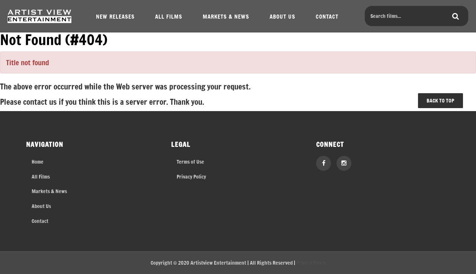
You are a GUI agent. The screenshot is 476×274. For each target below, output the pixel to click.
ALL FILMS (168, 16)
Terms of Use (190, 162)
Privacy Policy (191, 176)
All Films (41, 176)
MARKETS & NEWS (226, 16)
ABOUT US (282, 16)
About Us (41, 206)
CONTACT (327, 16)
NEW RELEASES (115, 16)
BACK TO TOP (440, 100)
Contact (40, 221)
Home (38, 162)
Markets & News (49, 191)
